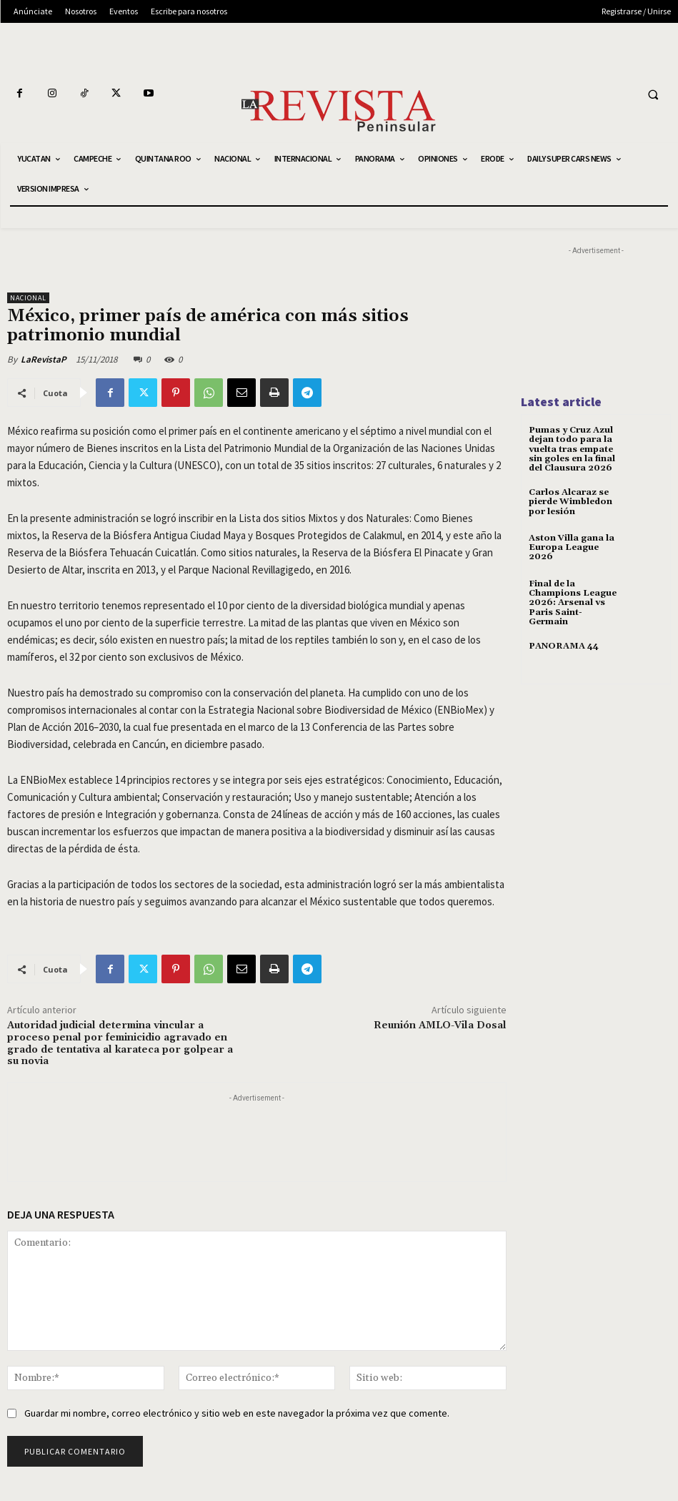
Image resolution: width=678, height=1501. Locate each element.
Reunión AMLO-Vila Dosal (440, 1025)
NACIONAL (28, 297)
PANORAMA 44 (564, 646)
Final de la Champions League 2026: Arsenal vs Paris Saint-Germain (573, 603)
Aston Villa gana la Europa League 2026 (571, 547)
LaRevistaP (43, 359)
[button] (653, 94)
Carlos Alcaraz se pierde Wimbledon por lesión (570, 501)
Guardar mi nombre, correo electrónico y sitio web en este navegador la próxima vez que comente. (236, 1413)
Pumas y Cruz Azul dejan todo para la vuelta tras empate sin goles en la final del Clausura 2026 (572, 449)
